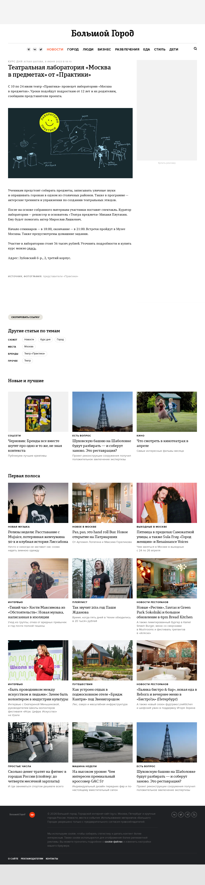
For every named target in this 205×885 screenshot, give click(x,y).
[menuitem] (55, 49)
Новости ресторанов (152, 602)
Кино (141, 435)
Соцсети (14, 435)
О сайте (13, 858)
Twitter (183, 814)
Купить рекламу (167, 163)
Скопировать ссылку (25, 317)
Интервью (15, 602)
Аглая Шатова (33, 61)
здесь (31, 248)
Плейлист (79, 602)
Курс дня (15, 61)
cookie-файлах (114, 842)
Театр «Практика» (34, 353)
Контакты (52, 858)
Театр (27, 360)
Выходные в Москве (152, 526)
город (60, 339)
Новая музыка (19, 526)
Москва (28, 346)
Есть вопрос (81, 435)
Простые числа (19, 766)
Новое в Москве (84, 526)
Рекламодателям (32, 858)
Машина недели (84, 766)
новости (29, 339)
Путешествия (82, 684)
